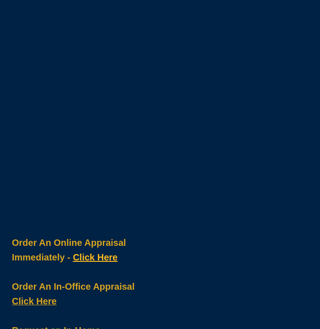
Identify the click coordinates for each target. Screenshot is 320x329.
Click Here (95, 257)
